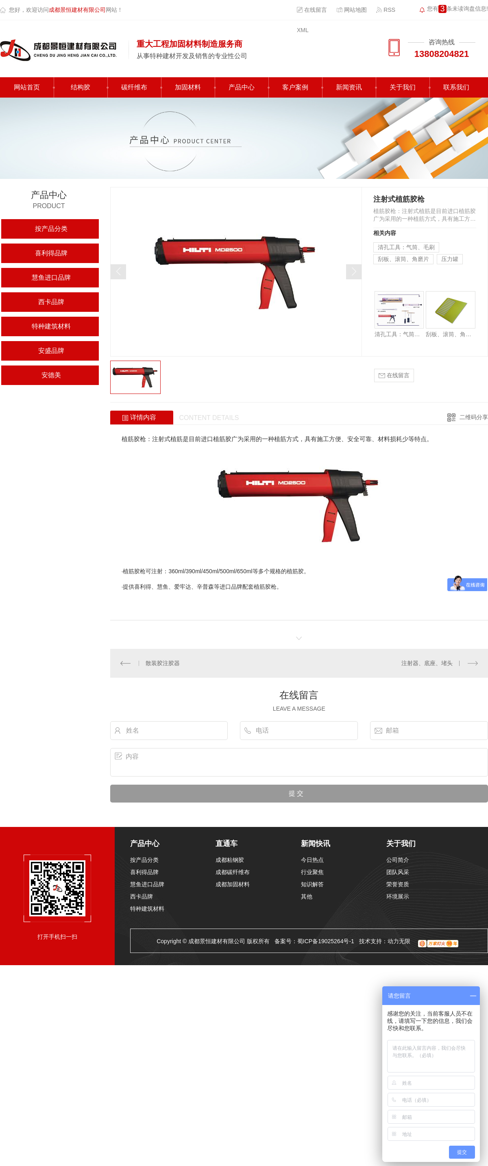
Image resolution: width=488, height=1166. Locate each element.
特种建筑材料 (51, 326)
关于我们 (403, 87)
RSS (385, 10)
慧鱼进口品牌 (51, 277)
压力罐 (449, 259)
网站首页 (27, 87)
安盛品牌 (51, 350)
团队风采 (397, 872)
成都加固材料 (233, 884)
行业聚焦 (312, 872)
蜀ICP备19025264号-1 (325, 941)
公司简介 (397, 860)
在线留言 (312, 10)
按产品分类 (51, 228)
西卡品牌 (51, 301)
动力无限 (399, 941)
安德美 (51, 375)
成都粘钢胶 (230, 860)
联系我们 (456, 87)
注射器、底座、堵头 (427, 663)
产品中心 (242, 87)
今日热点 (312, 860)
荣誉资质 (397, 884)
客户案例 (295, 87)
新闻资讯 (349, 87)
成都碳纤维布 (233, 872)
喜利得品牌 (51, 253)
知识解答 (312, 884)
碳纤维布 (134, 87)
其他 (306, 896)
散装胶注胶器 (163, 663)
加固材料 (188, 87)
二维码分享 (474, 417)
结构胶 (80, 87)
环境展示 (397, 896)
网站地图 (351, 10)
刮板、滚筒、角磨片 (403, 259)
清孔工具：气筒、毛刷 (406, 247)
